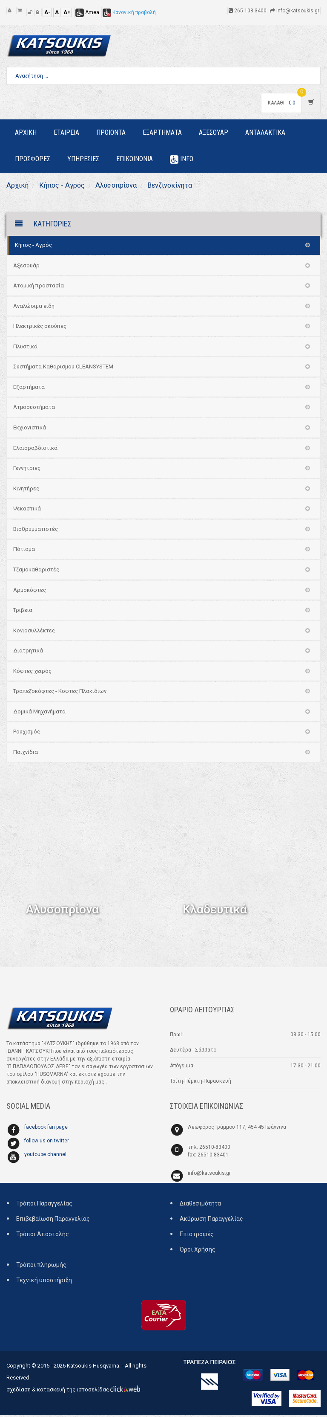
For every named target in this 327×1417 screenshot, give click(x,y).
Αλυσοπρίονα (123, 186)
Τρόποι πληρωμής (41, 1266)
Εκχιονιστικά (29, 429)
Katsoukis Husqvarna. (93, 1367)
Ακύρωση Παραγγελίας (211, 1220)
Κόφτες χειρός (32, 672)
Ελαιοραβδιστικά (35, 449)
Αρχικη (26, 132)
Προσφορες (32, 159)
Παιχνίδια (25, 754)
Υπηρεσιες (83, 159)
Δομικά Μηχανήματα (39, 713)
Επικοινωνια (134, 159)
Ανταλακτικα (265, 132)
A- (47, 12)
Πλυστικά (25, 348)
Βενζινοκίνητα (182, 186)
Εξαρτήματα (29, 388)
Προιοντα (111, 132)
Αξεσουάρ (26, 267)
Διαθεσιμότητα (200, 1205)
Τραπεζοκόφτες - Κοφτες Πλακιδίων (59, 693)
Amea (87, 12)
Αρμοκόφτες (29, 591)
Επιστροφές (197, 1235)
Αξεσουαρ (213, 132)
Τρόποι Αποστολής (42, 1235)
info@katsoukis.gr (209, 1175)
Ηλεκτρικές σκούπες (39, 328)
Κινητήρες (26, 490)
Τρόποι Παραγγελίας (44, 1205)
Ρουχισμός (26, 733)
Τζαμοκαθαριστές (36, 571)
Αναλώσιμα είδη (33, 307)
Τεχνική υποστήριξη (44, 1281)
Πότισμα (24, 551)
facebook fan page (46, 1129)
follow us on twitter (46, 1142)
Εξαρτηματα (162, 132)
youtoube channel (45, 1156)
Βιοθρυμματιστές (35, 530)
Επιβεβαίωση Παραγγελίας (53, 1220)
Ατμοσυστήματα (34, 409)
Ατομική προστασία (38, 287)
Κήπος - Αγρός (65, 186)
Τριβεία (22, 612)
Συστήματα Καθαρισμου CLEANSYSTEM (63, 368)
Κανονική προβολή (129, 12)
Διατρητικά (28, 652)
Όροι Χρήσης (197, 1251)
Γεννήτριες (26, 470)
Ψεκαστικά (27, 510)
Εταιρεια (66, 132)
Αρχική (18, 186)
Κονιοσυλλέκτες (34, 632)
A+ (66, 12)
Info (181, 159)
